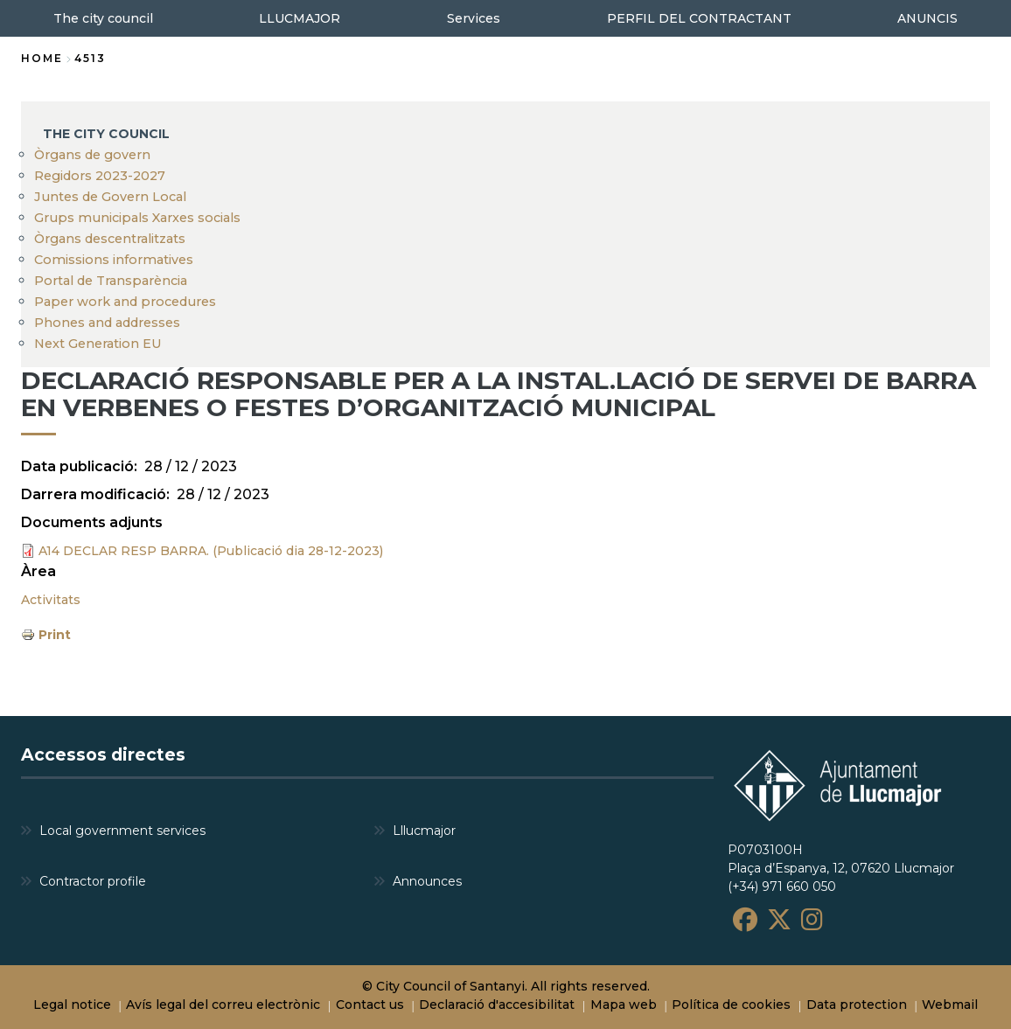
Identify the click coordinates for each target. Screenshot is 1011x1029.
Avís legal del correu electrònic (223, 1004)
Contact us (370, 1004)
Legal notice (72, 1004)
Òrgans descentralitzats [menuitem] (109, 239)
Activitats (50, 600)
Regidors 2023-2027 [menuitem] (99, 176)
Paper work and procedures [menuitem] (125, 301)
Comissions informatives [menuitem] (113, 260)
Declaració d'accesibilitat (497, 1004)
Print (54, 635)
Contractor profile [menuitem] (92, 881)
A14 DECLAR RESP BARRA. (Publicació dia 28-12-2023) (210, 551)
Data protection (856, 1004)
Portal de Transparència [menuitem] (110, 281)
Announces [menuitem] (427, 881)
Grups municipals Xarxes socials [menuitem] (137, 218)
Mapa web (623, 1004)
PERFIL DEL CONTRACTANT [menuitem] (699, 18)
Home (42, 58)
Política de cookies (731, 1004)
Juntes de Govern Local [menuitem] (110, 197)
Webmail (950, 1004)
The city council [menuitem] (103, 18)
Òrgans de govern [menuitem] (92, 155)
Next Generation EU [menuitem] (98, 343)
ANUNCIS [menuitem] (927, 18)
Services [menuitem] (473, 18)
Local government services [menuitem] (122, 830)
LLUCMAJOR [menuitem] (299, 18)
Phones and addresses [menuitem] (107, 322)
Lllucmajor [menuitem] (424, 830)
